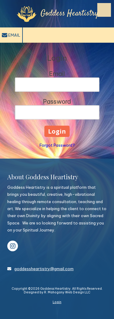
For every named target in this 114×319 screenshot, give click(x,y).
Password (57, 101)
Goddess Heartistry (69, 13)
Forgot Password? (57, 145)
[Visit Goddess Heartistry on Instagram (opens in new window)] (12, 246)
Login (57, 302)
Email (11, 35)
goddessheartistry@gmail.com (44, 268)
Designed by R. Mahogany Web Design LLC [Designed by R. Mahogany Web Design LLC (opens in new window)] (57, 292)
